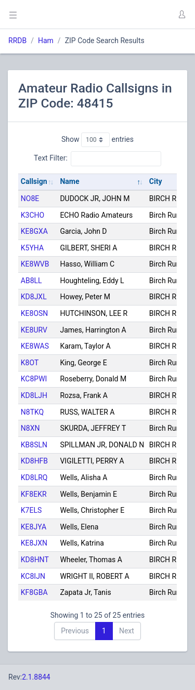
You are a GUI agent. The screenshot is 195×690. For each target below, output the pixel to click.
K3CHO (32, 215)
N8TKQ (32, 412)
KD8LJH (34, 395)
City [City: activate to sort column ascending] (155, 181)
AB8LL (31, 280)
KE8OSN (34, 313)
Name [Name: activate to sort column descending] (69, 181)
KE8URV (34, 330)
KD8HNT (35, 559)
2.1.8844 (36, 677)
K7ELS (31, 510)
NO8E (30, 198)
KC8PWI (34, 379)
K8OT (29, 363)
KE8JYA (33, 527)
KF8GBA (34, 592)
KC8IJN (33, 576)
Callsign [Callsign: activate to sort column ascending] (34, 181)
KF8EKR (34, 494)
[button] (181, 14)
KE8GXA (34, 231)
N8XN (30, 428)
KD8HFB (34, 461)
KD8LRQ (34, 477)
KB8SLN (34, 445)
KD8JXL (34, 297)
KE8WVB (35, 264)
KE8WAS (35, 346)
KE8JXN (34, 543)
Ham (46, 40)
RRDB (17, 40)
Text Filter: (97, 158)
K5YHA (32, 248)
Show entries (97, 139)
